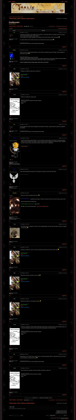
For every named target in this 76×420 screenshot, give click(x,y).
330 (63, 26)
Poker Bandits (66, 418)
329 (62, 26)
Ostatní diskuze (30, 18)
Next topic (65, 28)
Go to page (50, 26)
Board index (13, 18)
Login (9, 1)
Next (66, 26)
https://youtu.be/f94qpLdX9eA (42, 206)
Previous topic (60, 28)
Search (66, 1)
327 (59, 26)
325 (56, 26)
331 (64, 26)
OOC (19, 18)
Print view (11, 28)
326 (58, 26)
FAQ (62, 1)
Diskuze (23, 18)
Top (9, 65)
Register (13, 1)
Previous (53, 26)
